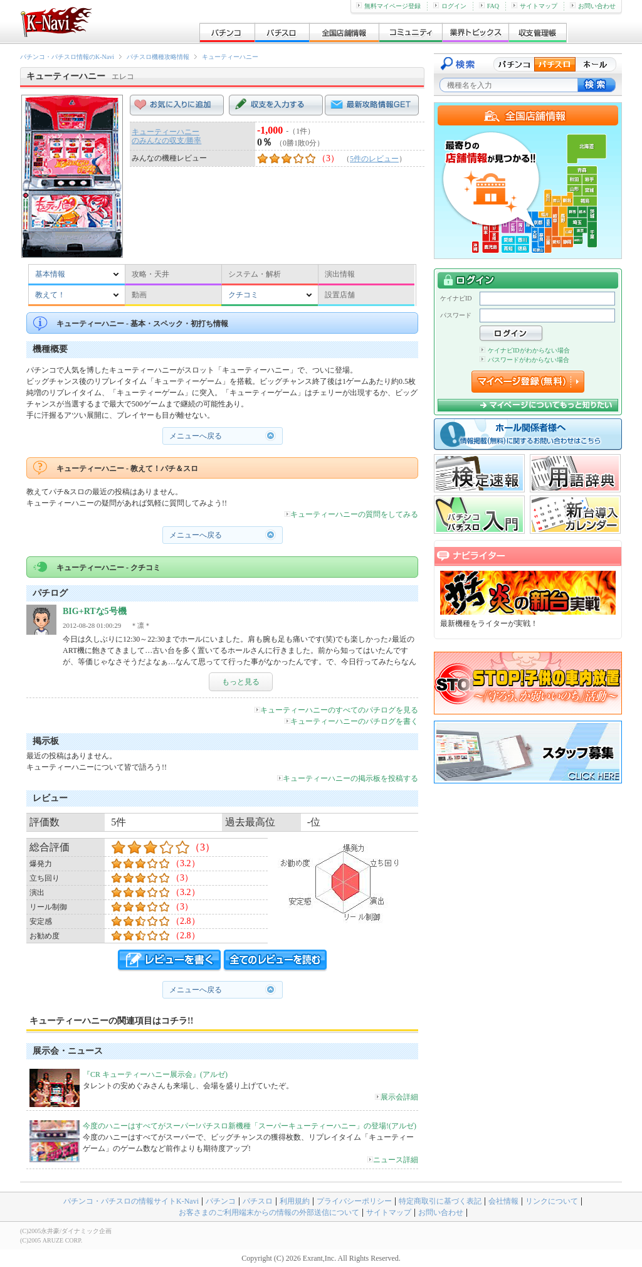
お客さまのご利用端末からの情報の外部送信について (269, 1212)
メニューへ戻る (195, 436)
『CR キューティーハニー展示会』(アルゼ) (155, 1074)
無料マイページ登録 (388, 6)
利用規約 (295, 1201)
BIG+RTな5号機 (95, 611)
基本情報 (50, 274)
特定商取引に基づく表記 (440, 1201)
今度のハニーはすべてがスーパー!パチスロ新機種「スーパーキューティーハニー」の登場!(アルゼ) (249, 1125)
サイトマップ (534, 6)
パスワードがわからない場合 (524, 359)
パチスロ (258, 1201)
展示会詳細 (396, 1097)
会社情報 (503, 1201)
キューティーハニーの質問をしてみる (351, 514)
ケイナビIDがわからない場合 (525, 350)
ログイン (449, 6)
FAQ (489, 6)
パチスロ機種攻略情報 (158, 56)
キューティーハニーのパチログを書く (351, 721)
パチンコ (221, 1201)
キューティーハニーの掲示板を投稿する (347, 778)
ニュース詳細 (392, 1159)
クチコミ (243, 294)
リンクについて (551, 1201)
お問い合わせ (593, 6)
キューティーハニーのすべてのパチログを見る (336, 710)
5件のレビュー (374, 158)
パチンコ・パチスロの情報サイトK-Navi (131, 1201)
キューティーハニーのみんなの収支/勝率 (166, 136)
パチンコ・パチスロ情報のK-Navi (67, 56)
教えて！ (50, 294)
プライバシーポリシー (354, 1201)
